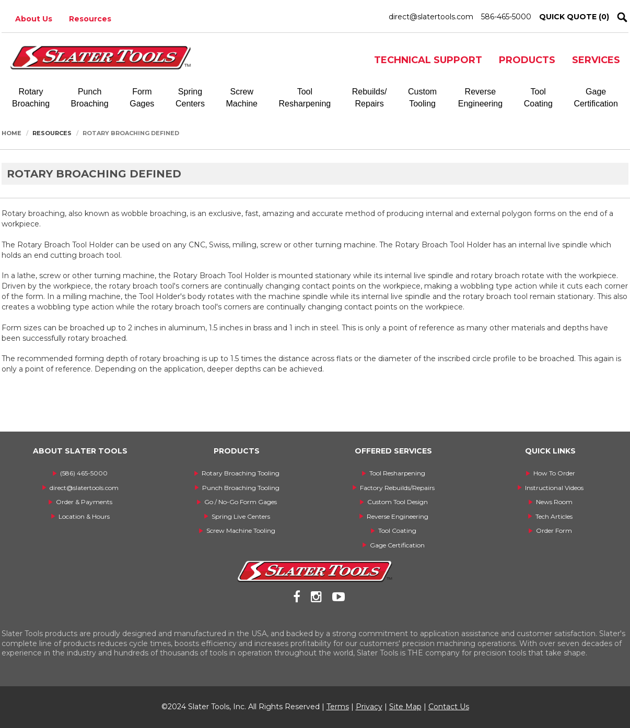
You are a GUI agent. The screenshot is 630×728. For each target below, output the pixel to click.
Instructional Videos (554, 488)
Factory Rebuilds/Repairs (397, 488)
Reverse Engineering (397, 516)
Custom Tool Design (397, 502)
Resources (90, 18)
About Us (33, 18)
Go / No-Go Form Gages (240, 502)
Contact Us (448, 706)
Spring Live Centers (241, 516)
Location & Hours (84, 516)
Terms (337, 706)
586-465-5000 (506, 16)
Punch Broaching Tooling (240, 488)
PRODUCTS (527, 60)
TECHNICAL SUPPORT (428, 60)
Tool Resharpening (397, 473)
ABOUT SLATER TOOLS (80, 451)
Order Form (554, 530)
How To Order (554, 473)
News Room (554, 502)
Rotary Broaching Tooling (240, 473)
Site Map (405, 706)
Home (11, 133)
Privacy (369, 706)
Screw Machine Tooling (240, 530)
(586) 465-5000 (84, 473)
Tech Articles (554, 516)
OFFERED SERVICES (393, 451)
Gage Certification (397, 545)
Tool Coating (397, 530)
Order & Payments (84, 502)
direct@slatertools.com (431, 16)
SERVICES (596, 60)
